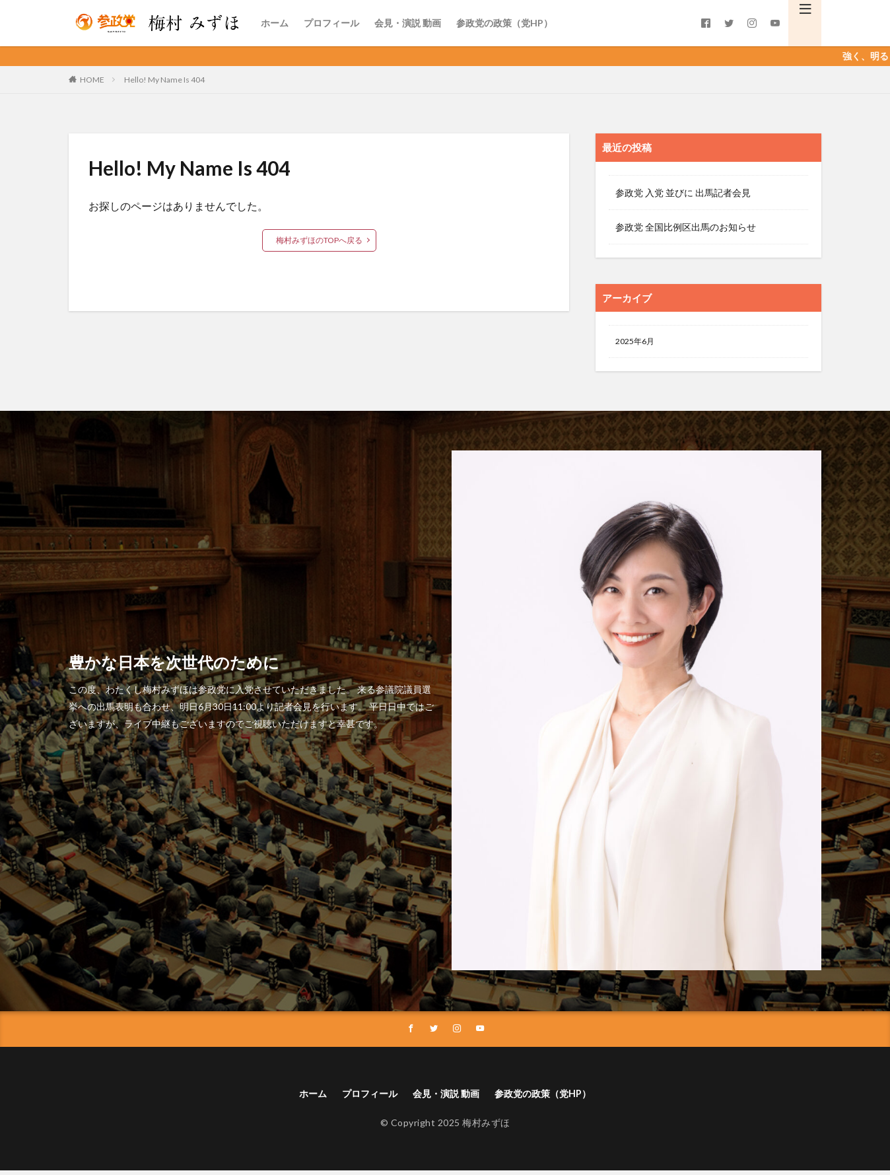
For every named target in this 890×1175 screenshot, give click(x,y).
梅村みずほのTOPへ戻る (319, 240)
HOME (92, 80)
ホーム (275, 22)
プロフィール (331, 22)
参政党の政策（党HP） (504, 22)
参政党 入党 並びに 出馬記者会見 (683, 192)
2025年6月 (637, 342)
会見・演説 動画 (407, 22)
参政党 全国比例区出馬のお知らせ (685, 226)
